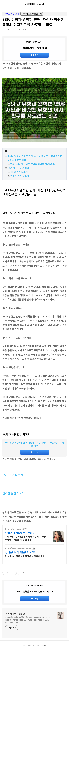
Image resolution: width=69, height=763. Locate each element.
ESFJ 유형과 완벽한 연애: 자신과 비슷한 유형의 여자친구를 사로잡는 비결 (34, 481)
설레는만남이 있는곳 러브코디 (20, 627)
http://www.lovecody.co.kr (18, 623)
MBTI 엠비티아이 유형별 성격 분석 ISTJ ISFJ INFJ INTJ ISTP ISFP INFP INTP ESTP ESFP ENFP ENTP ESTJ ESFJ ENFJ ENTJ (27, 732)
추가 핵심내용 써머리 (18, 205)
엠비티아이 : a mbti (15, 726)
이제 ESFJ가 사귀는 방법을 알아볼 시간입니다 (32, 201)
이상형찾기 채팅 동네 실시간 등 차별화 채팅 (25, 630)
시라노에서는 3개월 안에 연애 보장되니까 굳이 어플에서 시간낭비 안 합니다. (26, 613)
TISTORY (35, 758)
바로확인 (35, 55)
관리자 (44, 758)
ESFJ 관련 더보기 (19, 209)
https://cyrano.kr (13, 604)
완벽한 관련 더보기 (19, 213)
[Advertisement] (34, 80)
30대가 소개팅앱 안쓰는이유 (20, 607)
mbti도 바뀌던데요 (34, 14)
